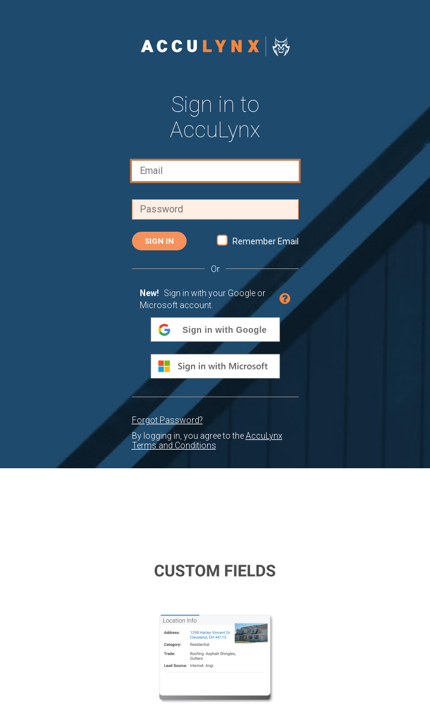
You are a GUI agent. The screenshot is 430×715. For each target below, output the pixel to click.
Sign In (159, 241)
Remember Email (265, 241)
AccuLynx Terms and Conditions (207, 440)
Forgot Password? (167, 420)
